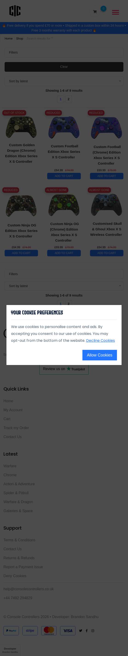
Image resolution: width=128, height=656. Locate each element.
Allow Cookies (100, 355)
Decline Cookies (100, 340)
